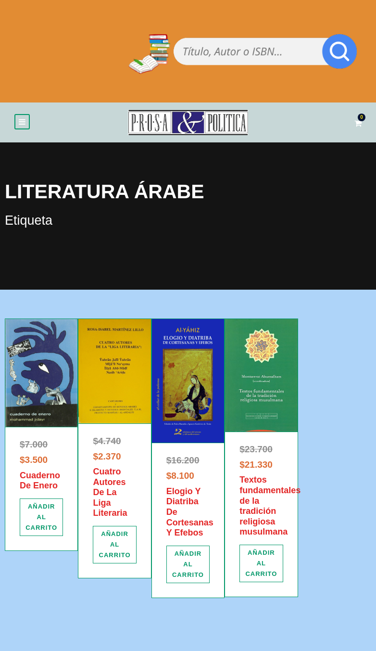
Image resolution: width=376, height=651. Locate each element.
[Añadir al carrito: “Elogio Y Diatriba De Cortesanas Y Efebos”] (188, 564)
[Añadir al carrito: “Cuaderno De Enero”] (41, 517)
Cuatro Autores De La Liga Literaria (110, 492)
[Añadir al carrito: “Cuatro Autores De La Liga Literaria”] (114, 544)
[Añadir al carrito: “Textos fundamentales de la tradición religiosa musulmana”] (261, 563)
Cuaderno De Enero (40, 481)
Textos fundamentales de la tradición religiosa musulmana (270, 506)
